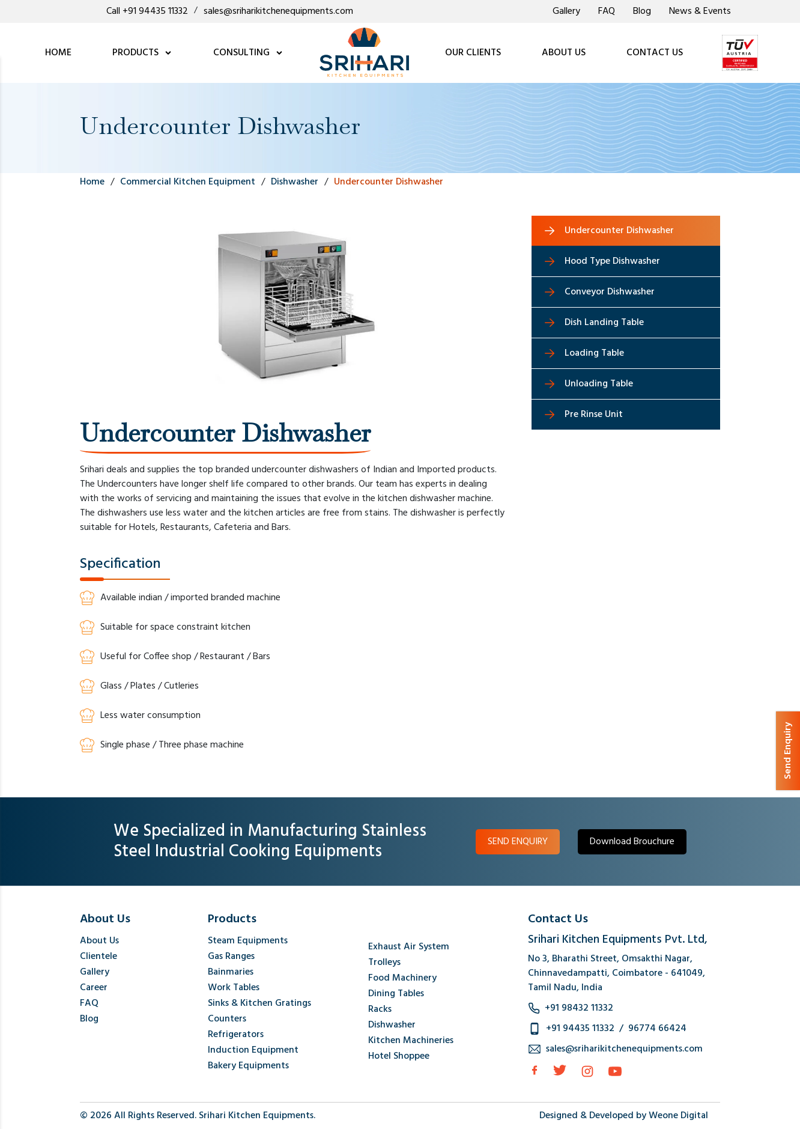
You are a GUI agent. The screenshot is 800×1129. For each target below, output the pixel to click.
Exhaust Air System (408, 947)
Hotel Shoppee (398, 1056)
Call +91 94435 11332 (147, 11)
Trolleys (384, 962)
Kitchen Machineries (410, 1040)
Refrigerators (236, 1034)
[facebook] (534, 1070)
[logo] (364, 53)
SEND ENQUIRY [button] (518, 842)
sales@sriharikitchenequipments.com (278, 11)
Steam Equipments (248, 941)
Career (94, 988)
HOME (58, 53)
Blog (642, 11)
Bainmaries (230, 972)
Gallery (566, 11)
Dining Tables (396, 994)
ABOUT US (564, 53)
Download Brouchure (632, 842)
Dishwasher (392, 1025)
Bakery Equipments (248, 1066)
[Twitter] (559, 1070)
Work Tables (233, 988)
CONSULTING (248, 53)
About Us (99, 941)
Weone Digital (678, 1116)
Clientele (98, 956)
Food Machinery (402, 978)
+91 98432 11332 (579, 1008)
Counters (227, 1019)
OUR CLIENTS (473, 53)
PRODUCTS (142, 53)
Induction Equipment (253, 1050)
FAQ (606, 11)
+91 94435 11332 (580, 1028)
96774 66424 (657, 1028)
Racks (380, 1009)
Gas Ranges (231, 956)
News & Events (700, 11)
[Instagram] (587, 1071)
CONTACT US (654, 53)
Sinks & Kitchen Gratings (259, 1003)
